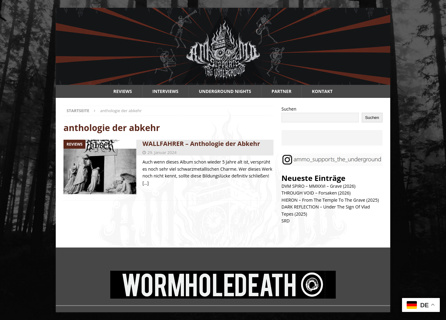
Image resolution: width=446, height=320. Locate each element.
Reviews (122, 91)
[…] (145, 183)
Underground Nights (225, 91)
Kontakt (322, 91)
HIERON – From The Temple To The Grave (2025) (330, 200)
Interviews (165, 91)
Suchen (289, 109)
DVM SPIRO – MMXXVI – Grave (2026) (319, 186)
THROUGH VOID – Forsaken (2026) (316, 193)
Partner (281, 91)
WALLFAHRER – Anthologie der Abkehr (201, 143)
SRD (286, 221)
